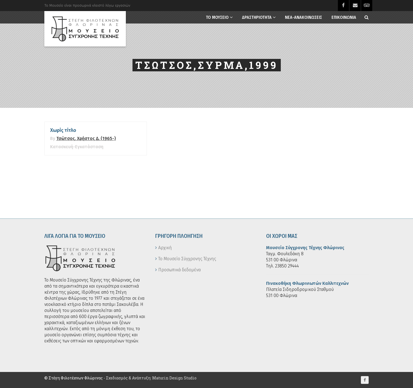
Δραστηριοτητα (257, 17)
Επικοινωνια (344, 17)
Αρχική (165, 247)
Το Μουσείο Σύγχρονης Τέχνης (187, 258)
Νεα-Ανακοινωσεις (303, 17)
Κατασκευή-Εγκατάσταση (76, 146)
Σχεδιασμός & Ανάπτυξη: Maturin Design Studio (151, 378)
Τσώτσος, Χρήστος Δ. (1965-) (86, 138)
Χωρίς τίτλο (63, 130)
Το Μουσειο (217, 17)
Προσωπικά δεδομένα (179, 269)
